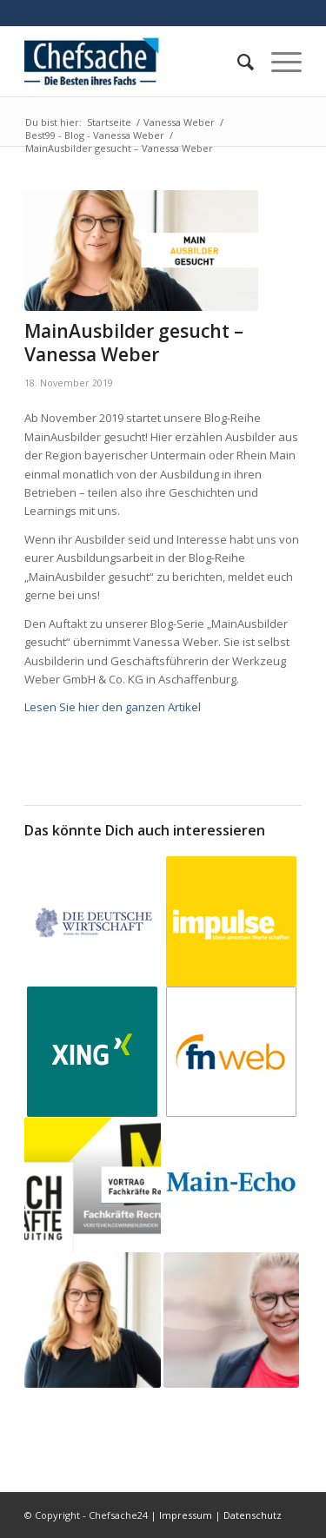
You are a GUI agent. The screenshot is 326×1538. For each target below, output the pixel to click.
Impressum (185, 1514)
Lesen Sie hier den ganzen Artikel (112, 707)
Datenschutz (252, 1514)
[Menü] (278, 61)
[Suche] (237, 61)
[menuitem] (237, 61)
